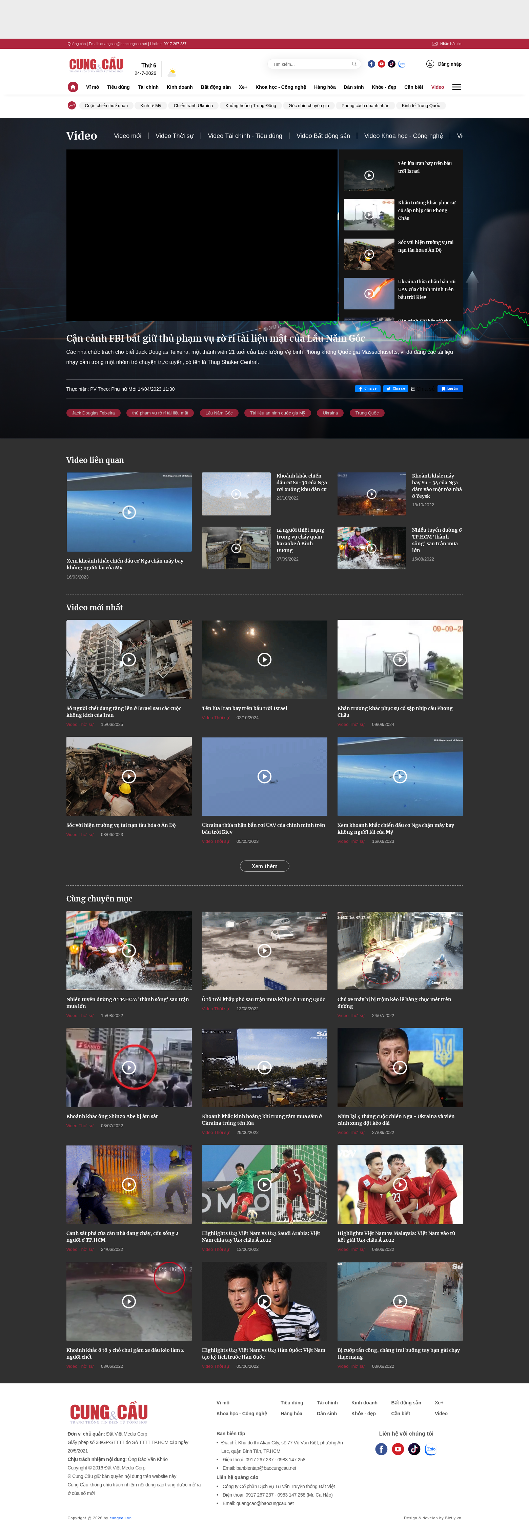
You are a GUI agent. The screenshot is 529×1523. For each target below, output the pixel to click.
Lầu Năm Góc (219, 412)
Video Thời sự (175, 136)
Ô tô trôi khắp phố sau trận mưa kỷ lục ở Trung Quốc (263, 999)
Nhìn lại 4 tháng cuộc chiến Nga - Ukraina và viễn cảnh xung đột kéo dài (396, 1119)
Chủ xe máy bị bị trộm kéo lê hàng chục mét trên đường (394, 1002)
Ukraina (330, 412)
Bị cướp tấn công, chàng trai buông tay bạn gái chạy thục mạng (399, 1353)
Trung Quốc (367, 412)
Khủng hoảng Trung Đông (250, 105)
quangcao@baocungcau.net (123, 44)
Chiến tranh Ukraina (193, 105)
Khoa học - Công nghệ (281, 87)
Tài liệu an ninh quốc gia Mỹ (277, 412)
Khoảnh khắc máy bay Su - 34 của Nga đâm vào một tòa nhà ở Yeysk (437, 486)
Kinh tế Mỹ (150, 105)
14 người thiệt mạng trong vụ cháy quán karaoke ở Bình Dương (300, 540)
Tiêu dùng (118, 87)
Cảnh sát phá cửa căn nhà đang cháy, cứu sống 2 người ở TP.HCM (122, 1236)
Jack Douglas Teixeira (93, 412)
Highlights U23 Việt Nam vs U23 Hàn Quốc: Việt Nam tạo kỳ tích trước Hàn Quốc (263, 1353)
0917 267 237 (175, 44)
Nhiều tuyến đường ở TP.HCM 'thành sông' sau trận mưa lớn (437, 540)
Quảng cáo (77, 44)
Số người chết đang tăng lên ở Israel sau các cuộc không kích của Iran (123, 711)
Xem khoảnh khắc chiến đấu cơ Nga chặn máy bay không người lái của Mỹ (125, 564)
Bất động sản (216, 87)
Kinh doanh (180, 87)
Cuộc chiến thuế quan (106, 105)
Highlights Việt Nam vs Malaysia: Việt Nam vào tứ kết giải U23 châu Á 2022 (396, 1236)
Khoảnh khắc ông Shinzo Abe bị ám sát (112, 1116)
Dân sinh (354, 87)
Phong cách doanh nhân (365, 105)
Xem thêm (265, 866)
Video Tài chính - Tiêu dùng (245, 136)
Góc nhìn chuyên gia (309, 105)
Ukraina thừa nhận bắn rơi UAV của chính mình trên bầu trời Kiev (427, 289)
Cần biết (413, 87)
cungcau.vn (121, 1518)
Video (437, 87)
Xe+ (243, 87)
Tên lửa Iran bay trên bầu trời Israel (425, 167)
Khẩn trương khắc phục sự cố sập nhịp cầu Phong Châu (426, 210)
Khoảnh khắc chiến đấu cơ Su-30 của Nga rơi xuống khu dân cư (302, 482)
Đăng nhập (444, 64)
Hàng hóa (325, 87)
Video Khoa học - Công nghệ (403, 136)
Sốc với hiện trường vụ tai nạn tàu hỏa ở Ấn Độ (426, 246)
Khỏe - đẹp (384, 87)
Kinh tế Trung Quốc (421, 105)
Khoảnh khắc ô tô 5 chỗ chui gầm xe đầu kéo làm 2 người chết (125, 1353)
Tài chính (148, 87)
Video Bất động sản (323, 136)
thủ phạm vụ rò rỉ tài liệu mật (160, 412)
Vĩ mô (92, 87)
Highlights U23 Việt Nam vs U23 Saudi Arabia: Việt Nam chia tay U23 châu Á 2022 (261, 1236)
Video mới (128, 136)
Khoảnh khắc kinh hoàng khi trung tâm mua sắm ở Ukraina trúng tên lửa (262, 1119)
